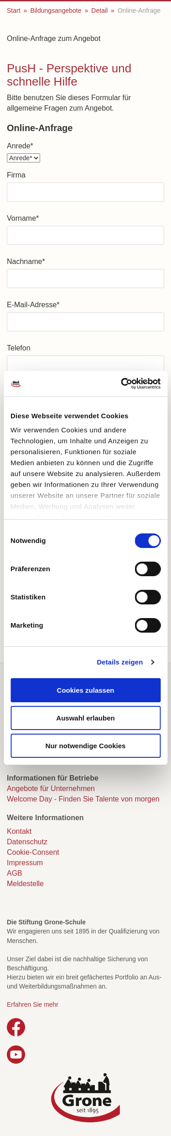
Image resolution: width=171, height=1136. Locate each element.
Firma (16, 175)
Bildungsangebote (55, 10)
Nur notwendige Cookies (86, 746)
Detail (99, 10)
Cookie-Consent (33, 852)
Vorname (23, 218)
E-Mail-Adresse (33, 305)
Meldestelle (25, 884)
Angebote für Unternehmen (51, 788)
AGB (14, 873)
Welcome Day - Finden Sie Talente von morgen (83, 799)
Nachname (26, 261)
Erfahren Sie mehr (32, 1004)
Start (14, 10)
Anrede (20, 146)
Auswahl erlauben (85, 718)
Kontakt (19, 831)
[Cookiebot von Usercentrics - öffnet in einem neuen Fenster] (122, 384)
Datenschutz (27, 842)
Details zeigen (120, 662)
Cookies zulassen (85, 690)
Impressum (25, 863)
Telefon (19, 348)
